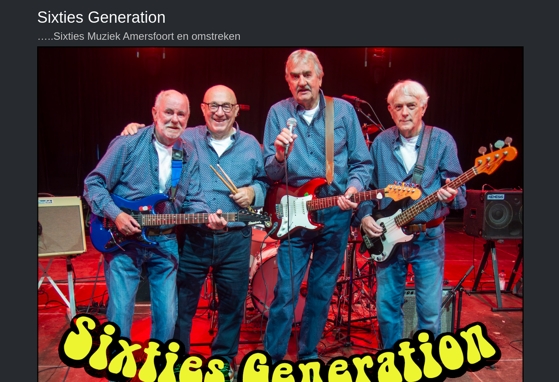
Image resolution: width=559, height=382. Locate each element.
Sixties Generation (101, 17)
